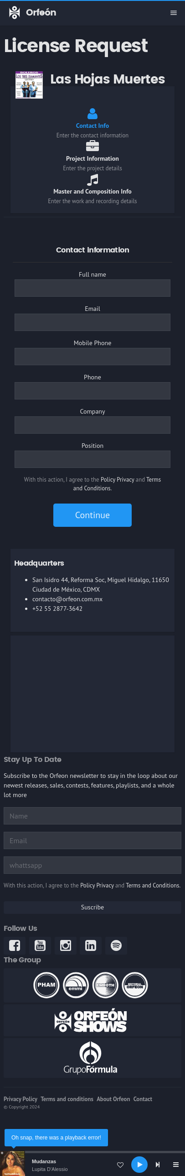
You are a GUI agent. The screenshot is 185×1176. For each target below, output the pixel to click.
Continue (92, 515)
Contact (143, 1099)
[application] (92, 1164)
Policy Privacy (117, 479)
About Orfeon (113, 1099)
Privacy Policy (20, 1099)
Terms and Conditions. (153, 885)
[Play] (139, 1164)
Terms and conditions (67, 1099)
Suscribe (92, 907)
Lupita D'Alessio (50, 1169)
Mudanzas (44, 1161)
